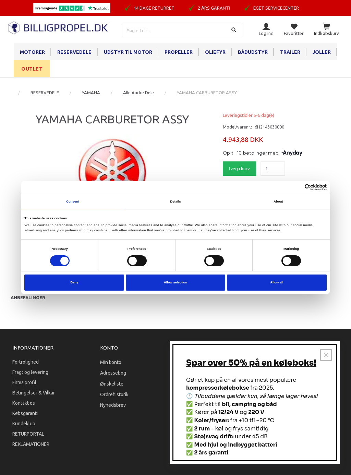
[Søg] (234, 30)
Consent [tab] (72, 201)
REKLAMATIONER (30, 444)
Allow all (276, 282)
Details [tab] (175, 201)
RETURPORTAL (28, 434)
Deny (74, 282)
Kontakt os (23, 403)
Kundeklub (23, 423)
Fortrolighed (25, 362)
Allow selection (175, 282)
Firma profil (24, 382)
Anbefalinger (28, 297)
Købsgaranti (25, 413)
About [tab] (278, 201)
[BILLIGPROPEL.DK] (58, 27)
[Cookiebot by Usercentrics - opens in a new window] (297, 187)
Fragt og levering (30, 372)
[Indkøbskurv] (326, 29)
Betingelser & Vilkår (33, 392)
